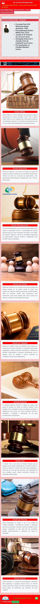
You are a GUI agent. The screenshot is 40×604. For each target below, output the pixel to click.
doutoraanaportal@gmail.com (22, 598)
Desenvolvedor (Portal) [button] (7, 12)
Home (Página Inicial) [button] (7, 9)
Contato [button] (27, 9)
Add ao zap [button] (15, 602)
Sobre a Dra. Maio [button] (19, 9)
